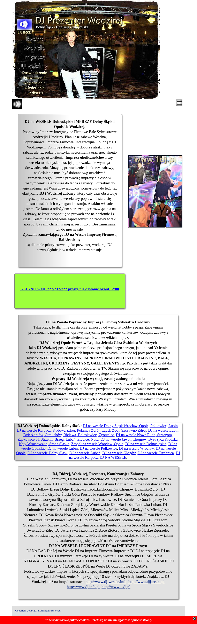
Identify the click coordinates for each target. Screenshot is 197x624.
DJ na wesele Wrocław (136, 448)
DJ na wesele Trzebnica (155, 453)
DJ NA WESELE (113, 457)
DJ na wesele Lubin (62, 448)
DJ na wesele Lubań (84, 453)
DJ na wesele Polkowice (98, 448)
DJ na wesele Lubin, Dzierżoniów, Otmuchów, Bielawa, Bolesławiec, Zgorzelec (101, 432)
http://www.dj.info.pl (83, 587)
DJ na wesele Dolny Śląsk (48, 453)
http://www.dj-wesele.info (106, 581)
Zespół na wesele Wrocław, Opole (97, 444)
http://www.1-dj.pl (115, 587)
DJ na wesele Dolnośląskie (146, 444)
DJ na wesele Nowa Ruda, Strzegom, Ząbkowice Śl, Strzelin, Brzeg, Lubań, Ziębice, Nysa (95, 437)
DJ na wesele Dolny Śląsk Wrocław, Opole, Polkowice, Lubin (130, 426)
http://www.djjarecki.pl (146, 581)
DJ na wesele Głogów (119, 453)
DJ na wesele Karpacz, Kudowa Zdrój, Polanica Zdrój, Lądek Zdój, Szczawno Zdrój (81, 430)
